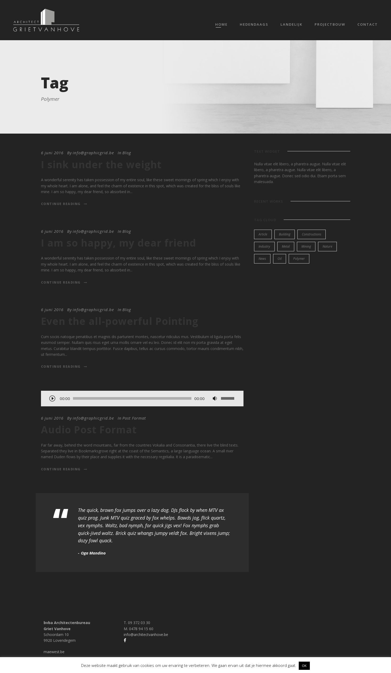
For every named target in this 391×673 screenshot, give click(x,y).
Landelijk (291, 24)
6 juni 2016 (52, 152)
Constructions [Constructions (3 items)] (311, 234)
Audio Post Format (89, 429)
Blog (126, 152)
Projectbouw (330, 24)
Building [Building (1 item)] (284, 234)
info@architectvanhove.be (146, 634)
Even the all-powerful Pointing (119, 321)
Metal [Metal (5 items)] (286, 246)
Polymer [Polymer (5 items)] (299, 258)
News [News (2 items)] (262, 258)
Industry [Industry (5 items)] (264, 246)
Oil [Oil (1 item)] (280, 258)
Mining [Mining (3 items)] (306, 246)
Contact (367, 24)
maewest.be (54, 651)
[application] (142, 399)
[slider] (132, 398)
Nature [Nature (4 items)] (327, 246)
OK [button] (304, 665)
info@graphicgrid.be (93, 152)
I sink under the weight (101, 164)
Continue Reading (64, 204)
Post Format (134, 418)
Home (221, 24)
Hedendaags (254, 24)
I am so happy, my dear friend (118, 242)
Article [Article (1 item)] (263, 234)
